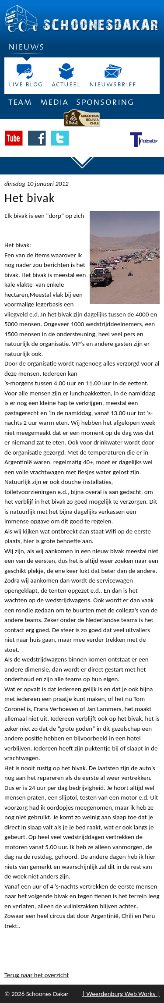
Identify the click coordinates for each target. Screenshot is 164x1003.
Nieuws (26, 49)
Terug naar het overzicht (36, 975)
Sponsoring (105, 102)
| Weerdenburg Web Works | (121, 994)
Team (20, 102)
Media (54, 102)
